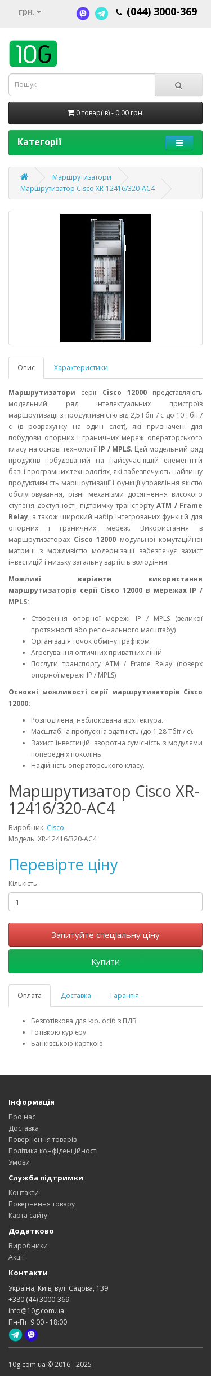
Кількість (22, 883)
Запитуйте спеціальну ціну (105, 934)
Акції (16, 1257)
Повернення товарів (42, 1139)
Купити (105, 961)
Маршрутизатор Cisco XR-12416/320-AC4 (87, 188)
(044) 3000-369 (162, 11)
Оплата (29, 995)
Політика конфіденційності (53, 1151)
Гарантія (124, 995)
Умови (19, 1162)
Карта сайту (27, 1215)
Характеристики (81, 367)
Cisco (55, 827)
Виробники (28, 1246)
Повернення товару (41, 1204)
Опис (26, 367)
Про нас (21, 1117)
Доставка (76, 995)
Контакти (23, 1192)
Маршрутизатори (81, 177)
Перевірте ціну (63, 864)
